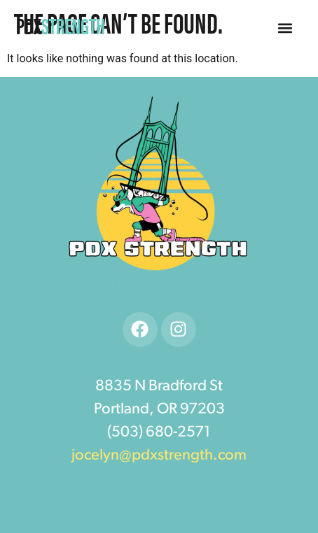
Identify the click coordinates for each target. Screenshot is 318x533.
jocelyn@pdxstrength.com (159, 456)
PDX (60, 25)
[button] (284, 28)
